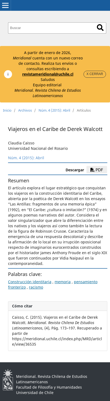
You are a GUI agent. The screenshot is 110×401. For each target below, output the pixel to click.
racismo (36, 287)
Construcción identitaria (29, 281)
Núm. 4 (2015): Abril (54, 110)
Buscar (100, 27)
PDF (96, 169)
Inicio (7, 110)
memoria (63, 281)
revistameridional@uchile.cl (47, 74)
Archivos (25, 110)
